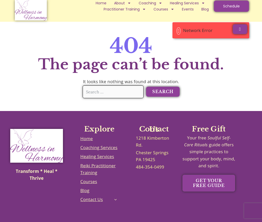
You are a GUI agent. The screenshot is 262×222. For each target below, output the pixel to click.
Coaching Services (98, 147)
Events (188, 9)
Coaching (150, 3)
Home (101, 3)
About (122, 3)
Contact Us (91, 199)
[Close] (240, 29)
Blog (205, 9)
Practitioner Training (125, 9)
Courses (164, 9)
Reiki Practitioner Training (98, 169)
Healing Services (187, 3)
